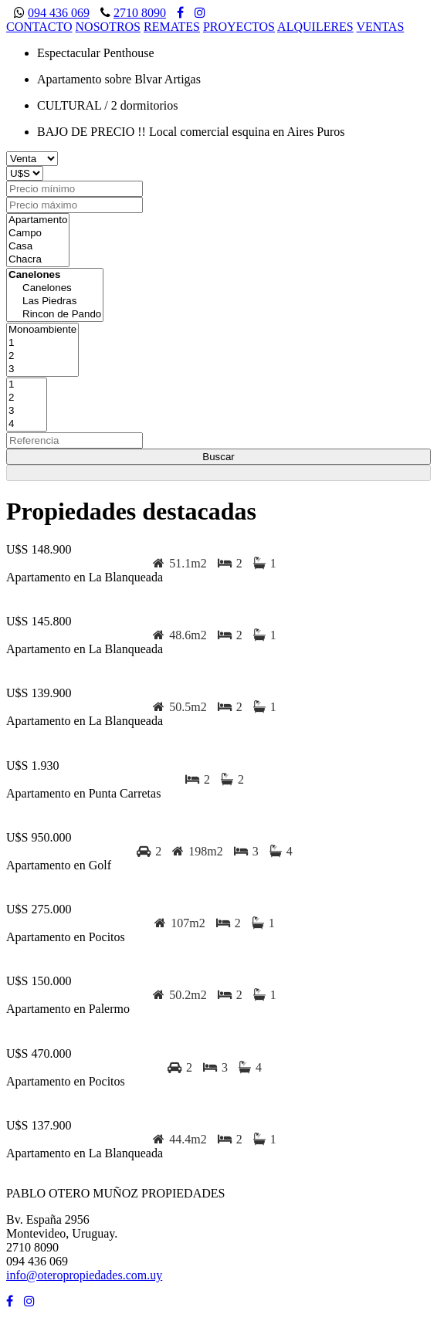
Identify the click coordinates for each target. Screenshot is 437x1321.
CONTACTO (39, 26)
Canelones (55, 288)
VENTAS (380, 26)
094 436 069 (59, 12)
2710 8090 (139, 12)
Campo (38, 233)
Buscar (218, 456)
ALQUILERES (315, 26)
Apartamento (38, 220)
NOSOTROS (108, 26)
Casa (38, 246)
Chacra (38, 259)
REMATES (172, 26)
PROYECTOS (239, 26)
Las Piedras (55, 301)
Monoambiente (42, 330)
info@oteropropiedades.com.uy (84, 1275)
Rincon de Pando (55, 314)
